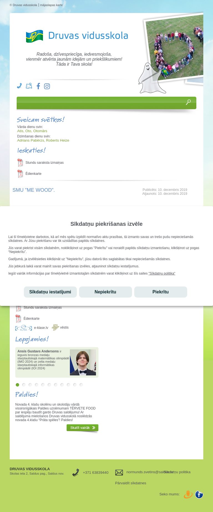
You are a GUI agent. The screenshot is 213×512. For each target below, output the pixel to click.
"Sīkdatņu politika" (162, 273)
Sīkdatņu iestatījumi (50, 292)
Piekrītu (161, 292)
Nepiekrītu (105, 292)
